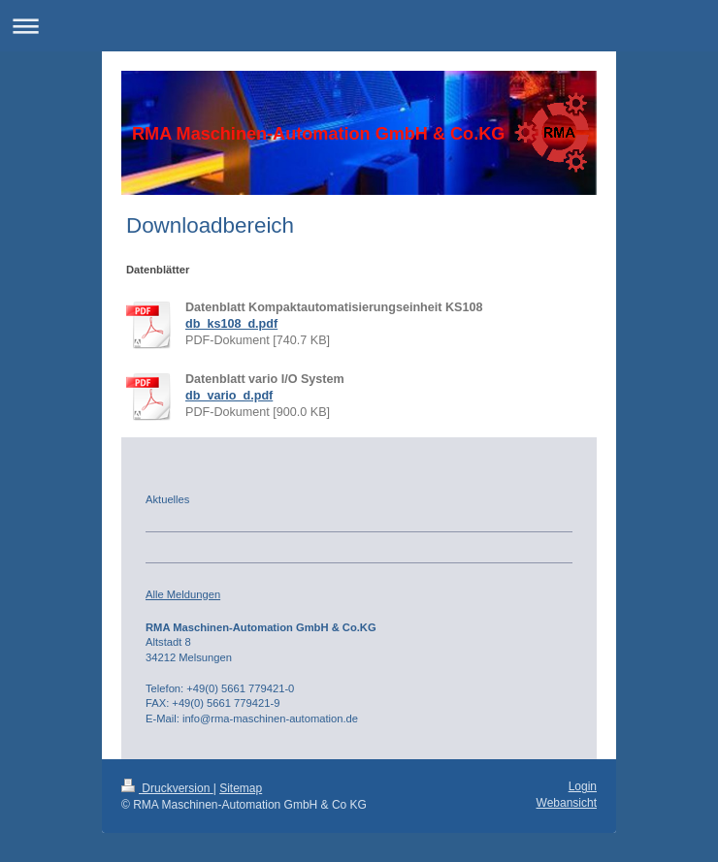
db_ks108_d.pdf (231, 324)
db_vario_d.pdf (229, 395)
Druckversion (167, 788)
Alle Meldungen (183, 594)
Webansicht (567, 803)
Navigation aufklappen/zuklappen (359, 26)
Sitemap (240, 788)
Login (583, 786)
